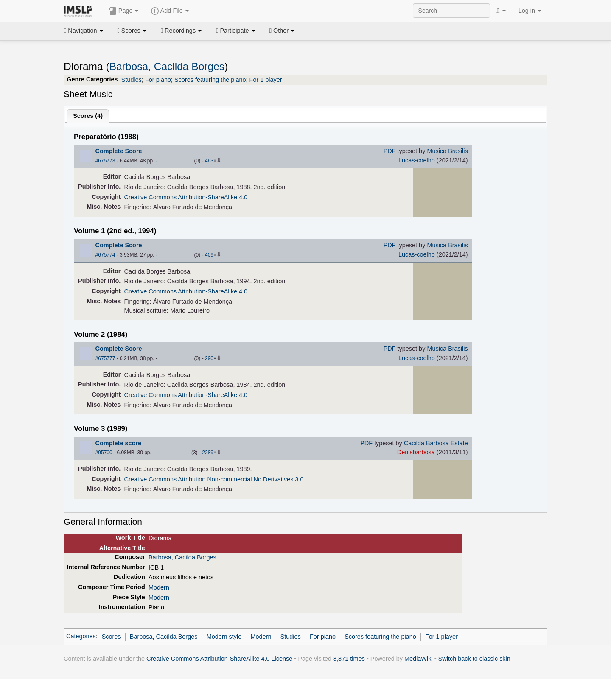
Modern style (224, 636)
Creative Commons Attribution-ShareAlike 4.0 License (219, 658)
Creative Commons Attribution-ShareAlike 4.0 (185, 197)
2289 (207, 452)
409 (209, 255)
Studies (131, 79)
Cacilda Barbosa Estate (436, 443)
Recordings (181, 30)
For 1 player (265, 79)
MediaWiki (418, 658)
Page (124, 11)
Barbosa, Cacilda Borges (166, 66)
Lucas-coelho (416, 160)
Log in (530, 10)
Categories (81, 636)
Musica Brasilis (447, 151)
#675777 (105, 358)
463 (209, 161)
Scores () (88, 115)
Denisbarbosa (416, 452)
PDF (390, 151)
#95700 (103, 452)
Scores (132, 30)
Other (281, 30)
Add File (169, 11)
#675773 (105, 161)
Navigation (83, 30)
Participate (235, 30)
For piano (158, 79)
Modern (159, 587)
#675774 (105, 255)
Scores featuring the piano (210, 79)
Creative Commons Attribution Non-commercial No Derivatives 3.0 (214, 479)
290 (209, 358)
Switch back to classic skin (474, 658)
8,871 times (349, 658)
